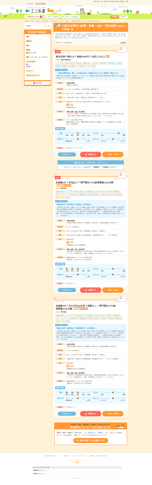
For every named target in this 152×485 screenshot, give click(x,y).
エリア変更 (57, 11)
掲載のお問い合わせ (123, 6)
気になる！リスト (35, 16)
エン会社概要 (90, 455)
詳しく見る (113, 154)
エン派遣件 (29, 3)
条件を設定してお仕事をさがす (92, 440)
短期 (74, 36)
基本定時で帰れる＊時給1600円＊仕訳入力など (81, 56)
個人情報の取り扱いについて (52, 455)
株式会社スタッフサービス (74, 148)
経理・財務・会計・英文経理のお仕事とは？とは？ (74, 38)
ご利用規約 (66, 455)
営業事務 (109, 34)
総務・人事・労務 (118, 34)
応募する (92, 154)
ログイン (123, 16)
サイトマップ (113, 6)
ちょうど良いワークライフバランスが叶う (36, 7)
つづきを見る (107, 116)
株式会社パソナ (71, 283)
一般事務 (103, 34)
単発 (78, 36)
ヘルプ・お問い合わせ (102, 6)
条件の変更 (39, 83)
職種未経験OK (92, 36)
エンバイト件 (40, 3)
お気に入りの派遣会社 (71, 16)
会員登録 (114, 16)
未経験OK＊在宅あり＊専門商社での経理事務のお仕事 (84, 182)
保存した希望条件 (53, 16)
